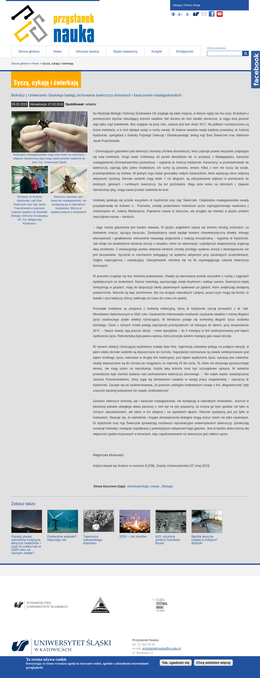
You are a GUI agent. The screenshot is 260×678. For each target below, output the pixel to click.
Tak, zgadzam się (175, 663)
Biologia (167, 486)
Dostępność (184, 51)
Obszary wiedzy (87, 51)
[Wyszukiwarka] (245, 53)
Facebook (255, 69)
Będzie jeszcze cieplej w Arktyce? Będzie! (204, 540)
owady (155, 486)
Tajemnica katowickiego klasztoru (92, 540)
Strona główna (28, 51)
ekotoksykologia (138, 486)
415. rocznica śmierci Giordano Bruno (167, 540)
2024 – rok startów (133, 536)
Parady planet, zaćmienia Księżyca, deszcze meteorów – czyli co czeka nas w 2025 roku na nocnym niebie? (26, 545)
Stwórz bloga (192, 5)
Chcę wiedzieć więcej (213, 663)
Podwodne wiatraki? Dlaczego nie (62, 538)
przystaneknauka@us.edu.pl (161, 648)
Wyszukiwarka (216, 48)
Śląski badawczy (125, 51)
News (58, 51)
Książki (157, 51)
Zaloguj (177, 5)
